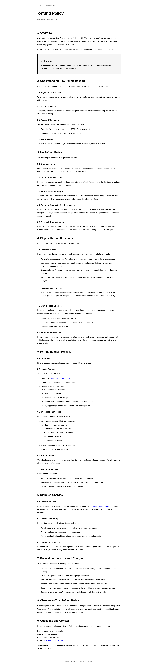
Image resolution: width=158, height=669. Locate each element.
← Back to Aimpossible (46, 6)
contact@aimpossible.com (60, 378)
